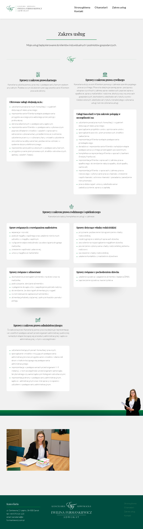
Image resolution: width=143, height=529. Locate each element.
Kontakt (129, 8)
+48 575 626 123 (16, 512)
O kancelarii (96, 8)
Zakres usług (114, 8)
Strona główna (77, 8)
